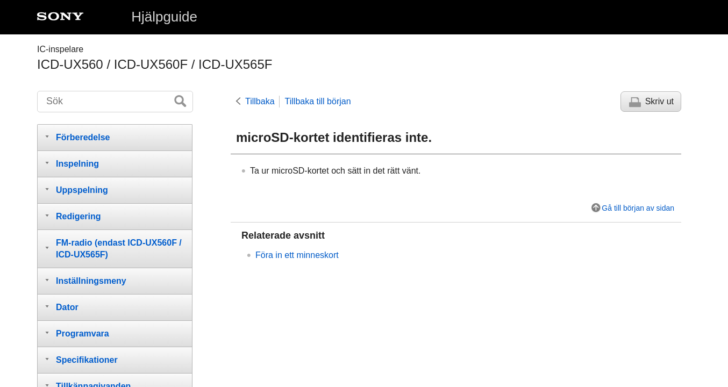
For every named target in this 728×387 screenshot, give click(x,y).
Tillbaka (260, 101)
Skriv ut (659, 101)
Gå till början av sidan (638, 208)
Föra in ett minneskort (297, 255)
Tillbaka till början (318, 101)
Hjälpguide (164, 17)
